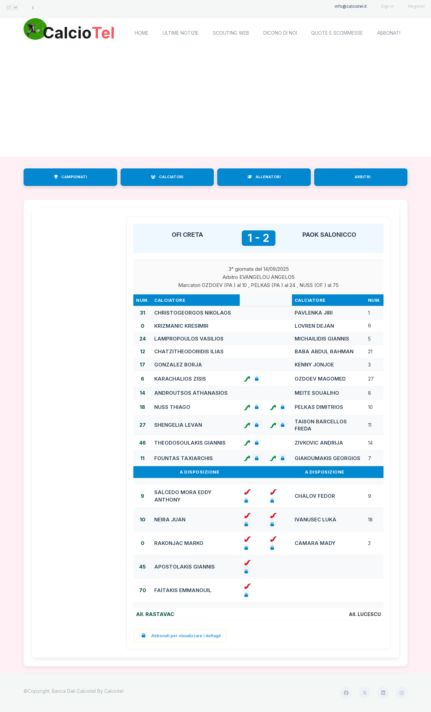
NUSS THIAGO (172, 407)
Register (416, 6)
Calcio (80, 32)
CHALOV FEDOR (315, 496)
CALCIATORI (167, 176)
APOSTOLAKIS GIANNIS (184, 566)
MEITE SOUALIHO (317, 393)
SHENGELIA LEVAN (178, 425)
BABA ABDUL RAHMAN (324, 351)
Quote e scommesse (337, 33)
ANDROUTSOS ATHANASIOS (191, 393)
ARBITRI (362, 176)
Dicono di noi (280, 33)
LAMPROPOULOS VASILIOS (189, 338)
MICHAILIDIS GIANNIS (322, 338)
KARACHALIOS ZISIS (180, 379)
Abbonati (388, 33)
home (141, 33)
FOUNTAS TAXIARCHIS (183, 458)
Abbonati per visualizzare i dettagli (180, 635)
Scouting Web (231, 33)
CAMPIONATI (70, 176)
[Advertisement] (215, 103)
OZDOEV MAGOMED (320, 379)
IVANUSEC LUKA (315, 519)
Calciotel (114, 691)
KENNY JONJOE (314, 364)
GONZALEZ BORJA (178, 364)
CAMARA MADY (315, 543)
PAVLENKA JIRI (314, 313)
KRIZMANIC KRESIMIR (181, 326)
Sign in (387, 6)
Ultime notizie (181, 33)
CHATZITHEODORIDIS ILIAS (189, 351)
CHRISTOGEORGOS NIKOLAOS (192, 313)
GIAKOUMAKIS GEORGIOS (327, 458)
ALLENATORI (263, 176)
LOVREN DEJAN (314, 326)
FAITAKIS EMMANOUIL (182, 590)
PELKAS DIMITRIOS (319, 407)
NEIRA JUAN (170, 519)
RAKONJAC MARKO (178, 543)
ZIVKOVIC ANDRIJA (319, 443)
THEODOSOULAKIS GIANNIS (190, 443)
